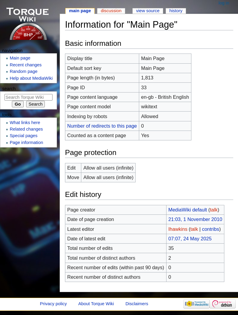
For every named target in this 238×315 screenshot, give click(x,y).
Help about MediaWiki (31, 78)
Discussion (111, 10)
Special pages (24, 135)
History (176, 10)
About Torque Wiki (96, 303)
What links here (25, 122)
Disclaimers (137, 303)
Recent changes (26, 64)
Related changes (26, 129)
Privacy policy (53, 303)
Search (9, 88)
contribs (210, 229)
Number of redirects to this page (102, 125)
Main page (80, 10)
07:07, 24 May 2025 (190, 238)
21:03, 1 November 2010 (195, 219)
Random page (24, 71)
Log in (224, 3)
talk (214, 209)
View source (148, 10)
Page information (26, 142)
